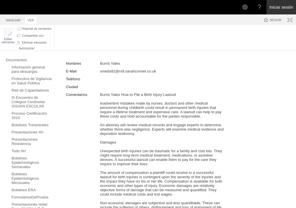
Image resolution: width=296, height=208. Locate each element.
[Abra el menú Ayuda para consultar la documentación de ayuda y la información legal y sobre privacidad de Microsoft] (259, 7)
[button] (8, 36)
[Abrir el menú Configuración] (245, 7)
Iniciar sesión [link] (281, 7)
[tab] (13, 19)
